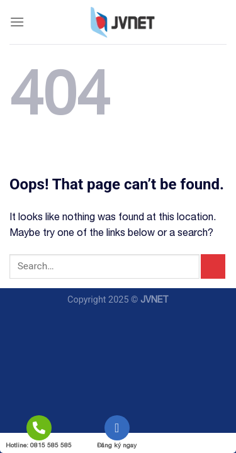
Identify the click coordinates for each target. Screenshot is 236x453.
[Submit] (213, 266)
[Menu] (17, 21)
